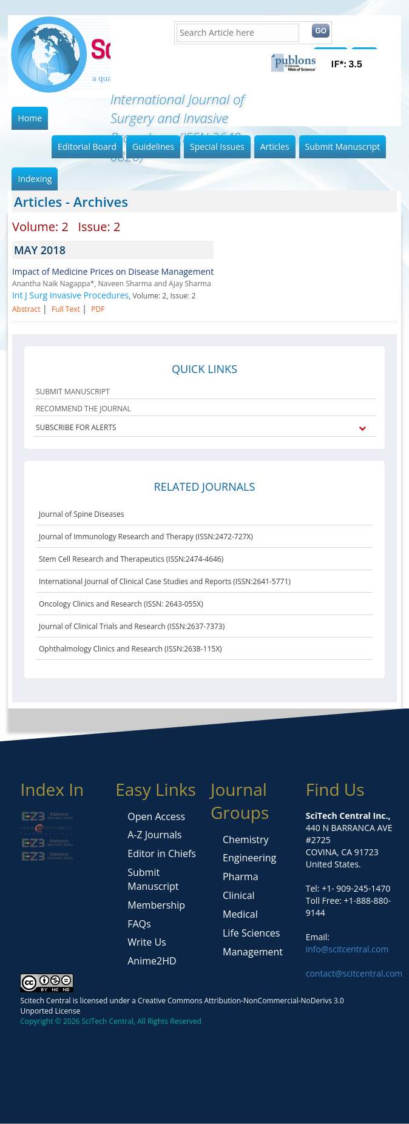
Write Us (146, 942)
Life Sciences (251, 933)
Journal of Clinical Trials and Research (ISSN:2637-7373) (132, 626)
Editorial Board (87, 146)
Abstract (26, 309)
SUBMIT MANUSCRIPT (73, 391)
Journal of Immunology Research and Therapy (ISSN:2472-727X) (146, 536)
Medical (240, 914)
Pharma (241, 876)
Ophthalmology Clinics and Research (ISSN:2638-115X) (130, 649)
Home (30, 118)
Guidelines (153, 146)
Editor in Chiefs (161, 853)
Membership (156, 905)
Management (253, 951)
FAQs (138, 923)
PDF (97, 309)
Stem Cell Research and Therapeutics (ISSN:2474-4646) (131, 559)
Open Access (156, 816)
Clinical (239, 895)
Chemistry (246, 839)
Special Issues (217, 146)
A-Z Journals (154, 834)
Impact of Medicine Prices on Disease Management (113, 271)
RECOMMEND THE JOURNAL (83, 408)
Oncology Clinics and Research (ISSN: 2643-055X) (121, 604)
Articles (274, 146)
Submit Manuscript (342, 146)
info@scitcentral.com (347, 949)
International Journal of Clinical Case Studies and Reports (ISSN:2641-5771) (165, 581)
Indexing (35, 178)
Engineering (249, 857)
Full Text (66, 309)
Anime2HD (151, 961)
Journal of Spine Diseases (81, 514)
